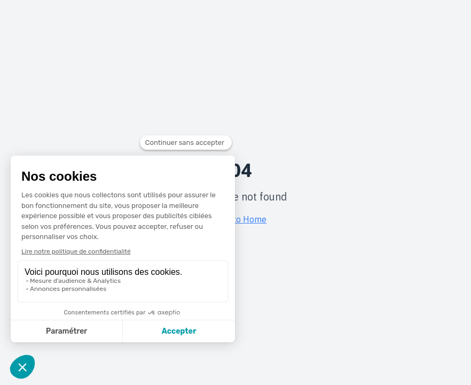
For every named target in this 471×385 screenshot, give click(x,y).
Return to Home (235, 219)
